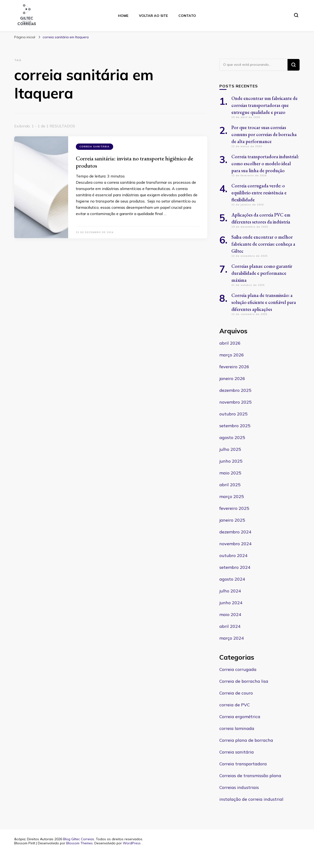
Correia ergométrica (239, 716)
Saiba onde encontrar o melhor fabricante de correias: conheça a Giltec (263, 244)
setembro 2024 (234, 567)
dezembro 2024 (235, 532)
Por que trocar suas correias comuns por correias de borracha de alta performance (264, 134)
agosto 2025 (232, 437)
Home (123, 15)
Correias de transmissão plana (250, 775)
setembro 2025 (234, 425)
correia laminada (236, 728)
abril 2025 (230, 484)
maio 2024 (230, 614)
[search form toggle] (296, 15)
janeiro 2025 (232, 520)
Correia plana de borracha (246, 740)
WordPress (132, 843)
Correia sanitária (94, 146)
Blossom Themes (79, 843)
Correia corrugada (237, 669)
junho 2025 (230, 461)
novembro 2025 (235, 402)
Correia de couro (236, 693)
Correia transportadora (243, 764)
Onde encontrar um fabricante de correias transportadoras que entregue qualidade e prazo (264, 105)
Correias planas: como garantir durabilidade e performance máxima (261, 273)
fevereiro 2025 (234, 508)
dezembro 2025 (235, 390)
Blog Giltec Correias (78, 839)
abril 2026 (230, 343)
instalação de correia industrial (251, 799)
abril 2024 (230, 626)
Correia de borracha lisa (243, 681)
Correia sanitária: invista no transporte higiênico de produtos (134, 162)
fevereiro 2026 (234, 366)
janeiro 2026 (232, 378)
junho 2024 (230, 602)
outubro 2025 (233, 414)
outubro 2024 (233, 555)
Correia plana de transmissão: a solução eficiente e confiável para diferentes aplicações (263, 302)
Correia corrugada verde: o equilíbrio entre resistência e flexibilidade (259, 193)
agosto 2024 (232, 579)
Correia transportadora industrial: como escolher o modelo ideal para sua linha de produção (265, 163)
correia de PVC (234, 705)
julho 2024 (230, 591)
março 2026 (231, 355)
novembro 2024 (235, 543)
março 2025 (231, 496)
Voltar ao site (153, 15)
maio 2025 (230, 473)
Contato (187, 15)
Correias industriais (239, 787)
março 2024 (231, 638)
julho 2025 (230, 449)
